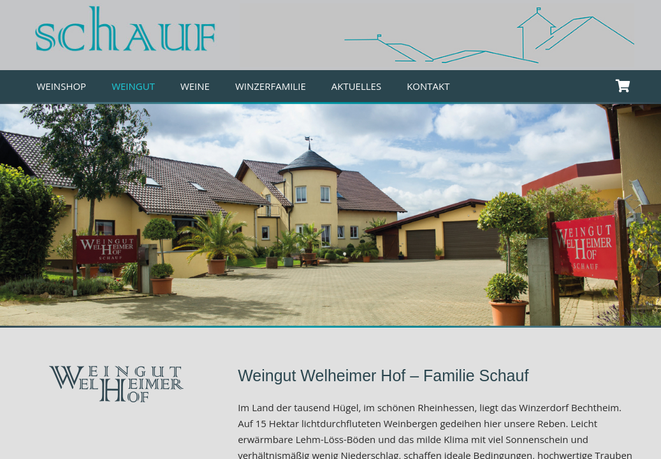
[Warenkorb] (623, 86)
